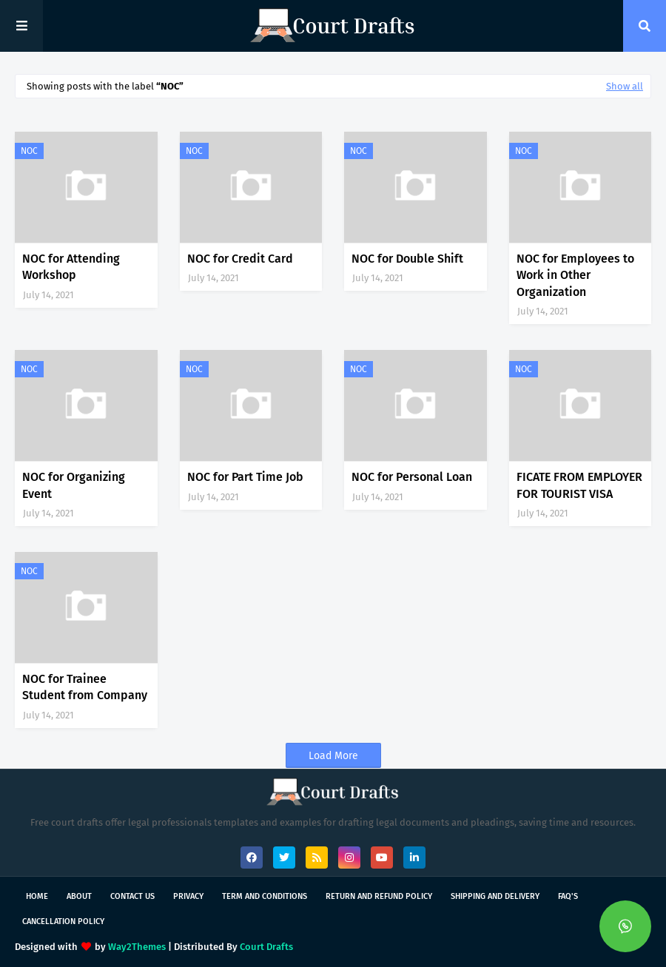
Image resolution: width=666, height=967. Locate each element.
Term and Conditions (264, 896)
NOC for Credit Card (240, 259)
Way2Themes (137, 946)
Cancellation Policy (63, 921)
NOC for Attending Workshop (71, 267)
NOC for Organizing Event (73, 485)
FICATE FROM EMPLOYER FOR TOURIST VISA (579, 485)
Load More (333, 755)
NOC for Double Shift (407, 259)
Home (37, 896)
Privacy (188, 896)
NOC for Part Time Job (245, 477)
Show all (624, 86)
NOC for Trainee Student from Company (84, 687)
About (79, 896)
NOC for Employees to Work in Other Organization (575, 275)
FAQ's (568, 896)
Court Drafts (266, 946)
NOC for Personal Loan (412, 477)
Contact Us (132, 896)
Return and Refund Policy (379, 896)
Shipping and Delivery (495, 896)
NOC (29, 151)
